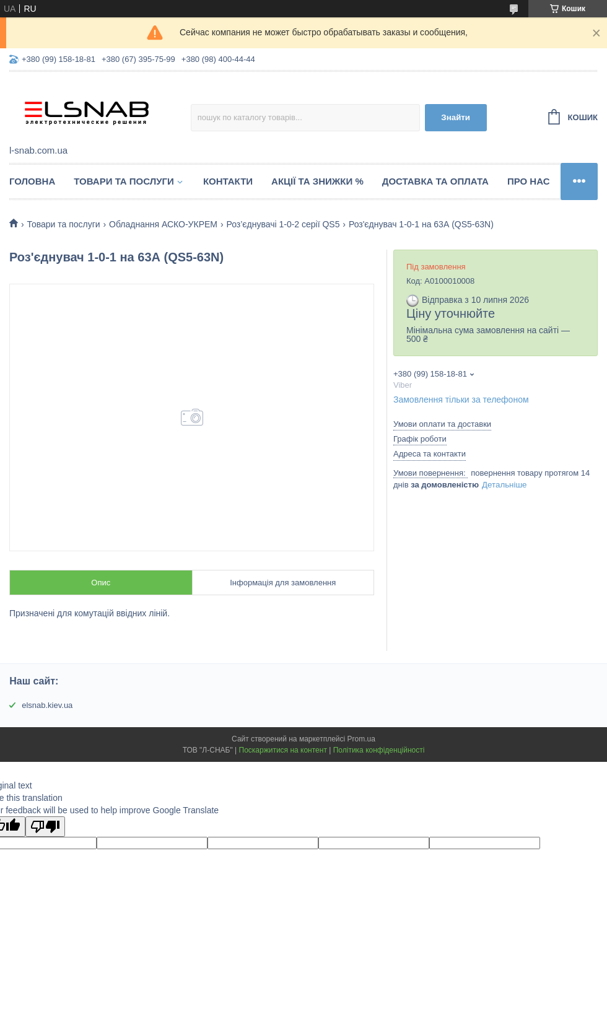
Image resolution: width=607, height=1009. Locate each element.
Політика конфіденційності (379, 750)
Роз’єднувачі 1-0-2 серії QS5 (282, 224)
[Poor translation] (45, 826)
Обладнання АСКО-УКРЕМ (163, 224)
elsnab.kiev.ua (47, 705)
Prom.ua (361, 739)
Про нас (528, 181)
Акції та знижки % (317, 181)
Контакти (228, 181)
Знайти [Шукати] (455, 117)
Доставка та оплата (435, 181)
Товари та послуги (124, 181)
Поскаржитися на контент (283, 750)
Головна (32, 181)
